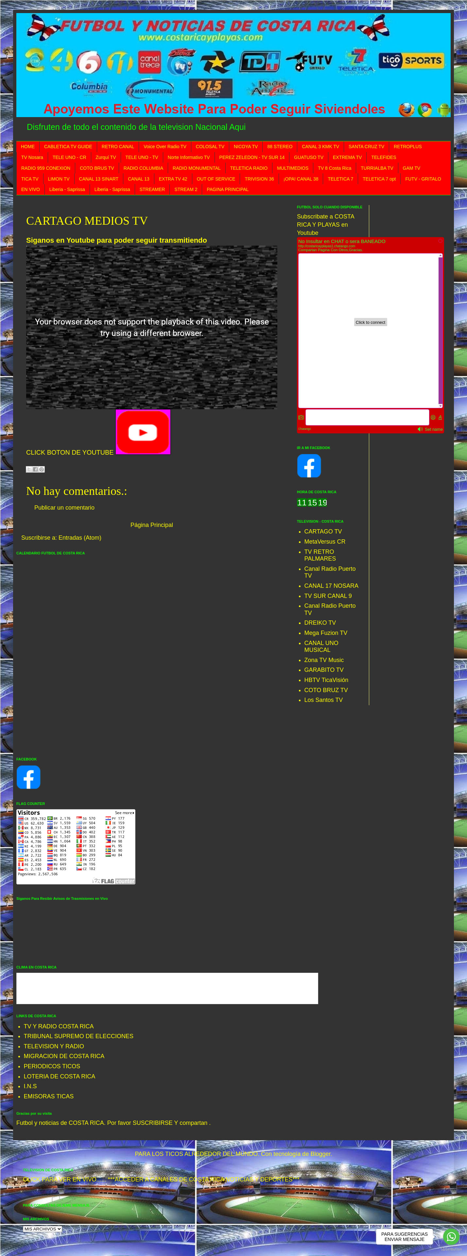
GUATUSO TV (308, 157)
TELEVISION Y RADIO (54, 1046)
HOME (28, 146)
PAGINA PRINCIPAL (228, 189)
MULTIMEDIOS (292, 168)
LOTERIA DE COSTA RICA (59, 1076)
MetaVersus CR (325, 541)
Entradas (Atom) (80, 537)
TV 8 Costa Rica (334, 168)
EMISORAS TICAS (49, 1096)
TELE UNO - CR (69, 157)
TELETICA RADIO (249, 168)
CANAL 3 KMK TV (320, 146)
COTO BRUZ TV (326, 690)
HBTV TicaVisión (326, 680)
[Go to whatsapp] (451, 1237)
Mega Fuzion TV (326, 633)
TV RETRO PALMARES (320, 555)
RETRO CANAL (118, 146)
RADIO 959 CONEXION (45, 168)
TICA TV (30, 179)
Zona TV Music (324, 660)
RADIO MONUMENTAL (197, 168)
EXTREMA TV (347, 157)
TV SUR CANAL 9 (328, 596)
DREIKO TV (320, 622)
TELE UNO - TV (142, 157)
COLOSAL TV (210, 146)
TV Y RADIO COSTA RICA (59, 1026)
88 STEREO (279, 146)
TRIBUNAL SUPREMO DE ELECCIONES (78, 1036)
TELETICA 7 (340, 179)
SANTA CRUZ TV (366, 146)
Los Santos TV (323, 700)
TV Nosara (32, 157)
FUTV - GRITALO (423, 179)
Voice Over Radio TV (165, 146)
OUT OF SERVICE (216, 179)
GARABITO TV (324, 670)
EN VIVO (30, 189)
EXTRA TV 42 (173, 179)
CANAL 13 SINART (99, 179)
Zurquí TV (106, 157)
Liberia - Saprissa (67, 189)
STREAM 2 (185, 189)
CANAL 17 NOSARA (331, 586)
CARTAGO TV (323, 531)
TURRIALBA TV (377, 168)
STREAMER (152, 189)
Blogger (320, 1154)
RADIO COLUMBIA (143, 168)
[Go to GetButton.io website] (451, 1249)
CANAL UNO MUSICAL (321, 647)
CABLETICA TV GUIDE (68, 146)
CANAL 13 (138, 179)
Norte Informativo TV (189, 157)
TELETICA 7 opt (379, 179)
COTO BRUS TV (97, 168)
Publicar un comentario (64, 507)
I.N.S (30, 1086)
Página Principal (151, 525)
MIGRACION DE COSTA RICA (64, 1056)
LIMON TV (59, 179)
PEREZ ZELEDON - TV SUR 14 (252, 157)
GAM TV (411, 168)
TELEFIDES (383, 157)
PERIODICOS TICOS (52, 1066)
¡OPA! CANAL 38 (301, 179)
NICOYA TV (246, 146)
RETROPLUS (408, 146)
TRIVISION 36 (259, 179)
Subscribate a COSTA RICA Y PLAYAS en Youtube (325, 224)
